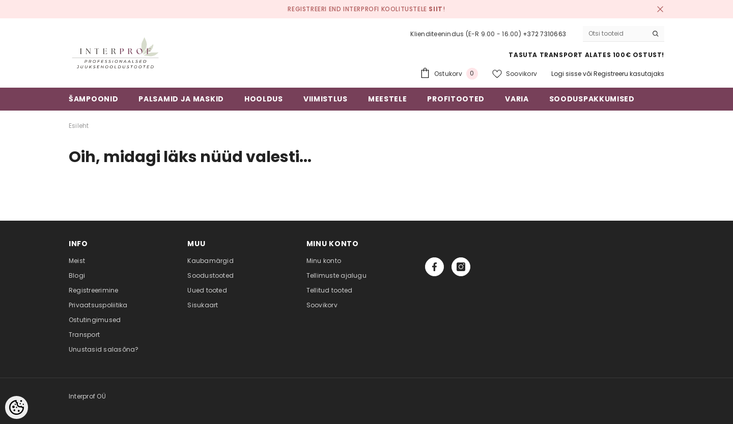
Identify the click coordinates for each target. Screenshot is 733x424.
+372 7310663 (544, 34)
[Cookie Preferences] (16, 407)
